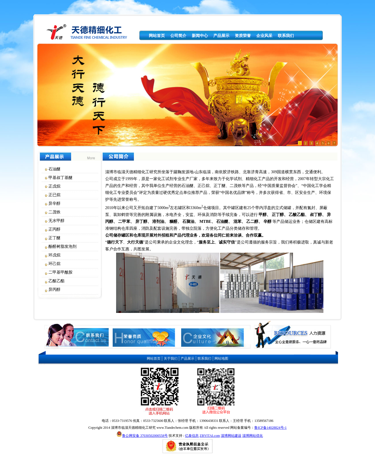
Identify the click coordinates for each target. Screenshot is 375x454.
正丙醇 (54, 229)
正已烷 (54, 195)
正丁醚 (54, 238)
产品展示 (221, 36)
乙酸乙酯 (56, 281)
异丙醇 (54, 289)
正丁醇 (278, 215)
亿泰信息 (192, 436)
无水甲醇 (56, 221)
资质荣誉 (243, 36)
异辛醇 (54, 203)
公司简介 (178, 36)
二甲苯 (124, 221)
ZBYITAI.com (210, 436)
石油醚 (54, 169)
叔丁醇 (316, 215)
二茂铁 (54, 212)
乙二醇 (252, 221)
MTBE (205, 221)
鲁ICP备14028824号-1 (270, 428)
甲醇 (263, 215)
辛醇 (267, 221)
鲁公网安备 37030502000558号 (145, 436)
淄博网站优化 (252, 436)
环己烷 (54, 264)
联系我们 (286, 36)
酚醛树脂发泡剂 (62, 246)
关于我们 (170, 358)
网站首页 (157, 36)
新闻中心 (200, 36)
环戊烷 (54, 255)
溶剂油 (158, 221)
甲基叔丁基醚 (60, 178)
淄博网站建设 (231, 436)
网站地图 (221, 358)
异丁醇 (141, 221)
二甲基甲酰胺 (60, 272)
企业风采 (264, 36)
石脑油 (188, 221)
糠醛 (173, 221)
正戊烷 (54, 186)
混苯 (237, 221)
